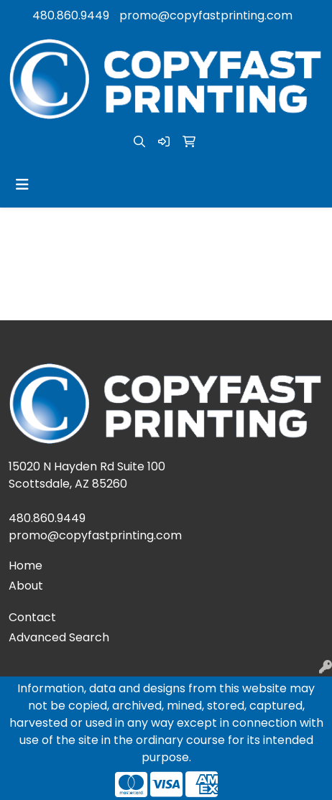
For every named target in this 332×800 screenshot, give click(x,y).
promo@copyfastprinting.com (205, 15)
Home (25, 565)
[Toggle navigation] (22, 185)
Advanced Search (59, 637)
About (26, 585)
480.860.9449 (70, 15)
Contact (32, 617)
